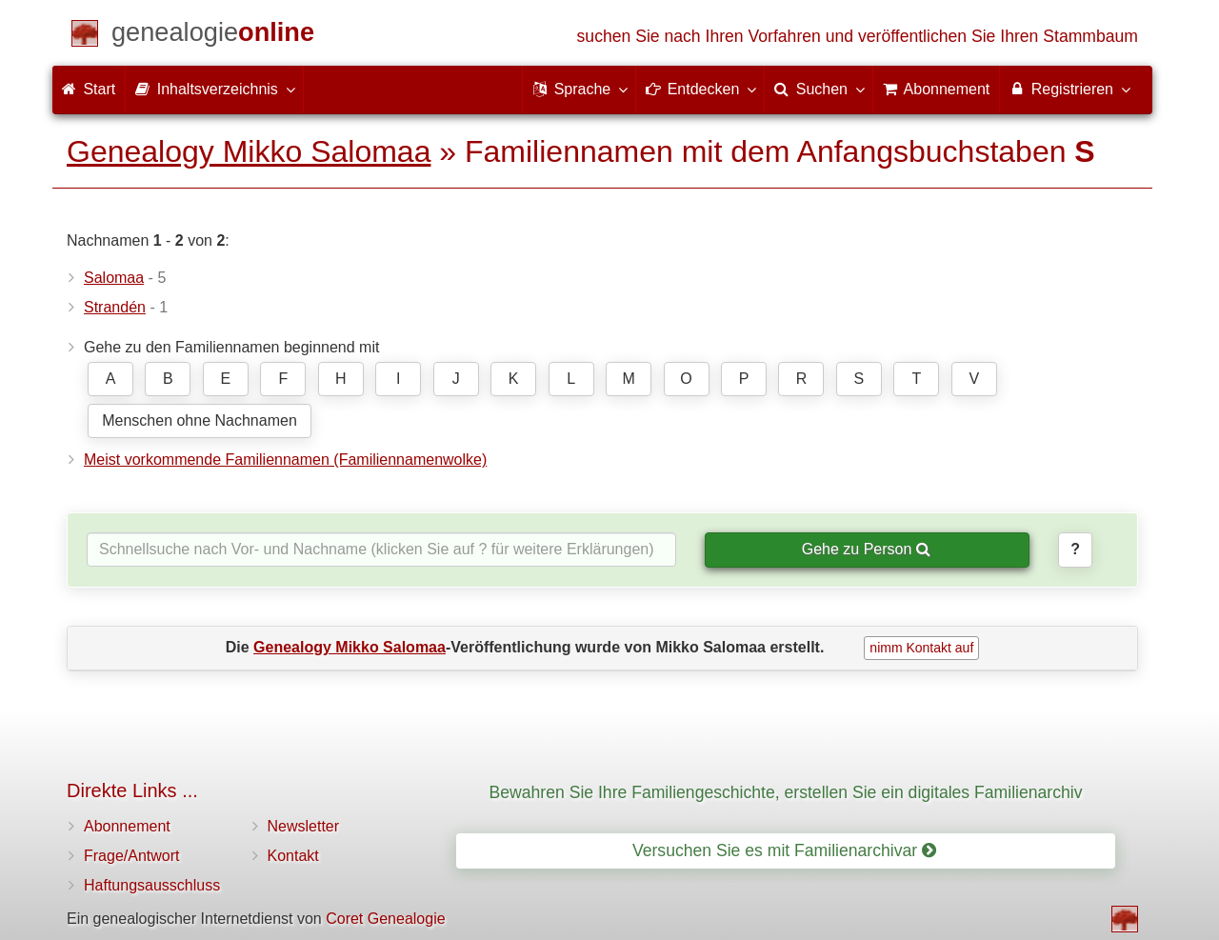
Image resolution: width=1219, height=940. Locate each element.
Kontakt (293, 856)
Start (88, 89)
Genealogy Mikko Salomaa (248, 151)
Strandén (115, 307)
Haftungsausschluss (152, 885)
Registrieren (1069, 88)
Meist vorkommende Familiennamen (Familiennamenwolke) (285, 459)
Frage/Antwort (131, 856)
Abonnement (127, 826)
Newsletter (304, 826)
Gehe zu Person (866, 549)
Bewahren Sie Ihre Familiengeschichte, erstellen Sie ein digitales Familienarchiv (786, 792)
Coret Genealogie (385, 918)
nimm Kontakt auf (921, 647)
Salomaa (114, 278)
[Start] (212, 36)
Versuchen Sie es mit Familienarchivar (784, 850)
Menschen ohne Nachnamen (199, 420)
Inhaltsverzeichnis (214, 88)
